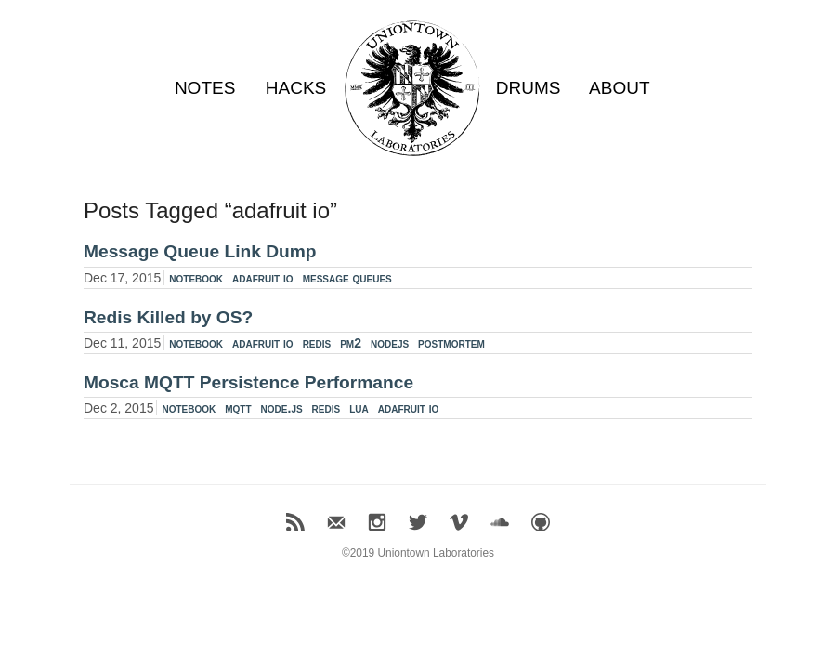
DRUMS (528, 88)
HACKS (296, 88)
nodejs (390, 342)
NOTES (205, 88)
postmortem (451, 342)
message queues (347, 277)
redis (317, 342)
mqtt (238, 407)
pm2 (350, 342)
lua (359, 407)
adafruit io (263, 277)
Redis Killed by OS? (168, 317)
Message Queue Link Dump (200, 251)
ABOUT (619, 88)
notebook (196, 277)
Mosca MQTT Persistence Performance (248, 382)
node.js (282, 407)
